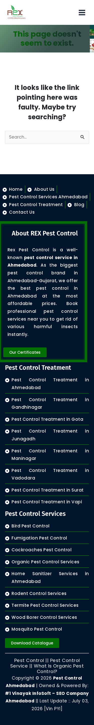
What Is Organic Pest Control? (59, 669)
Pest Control (29, 660)
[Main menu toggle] (82, 13)
